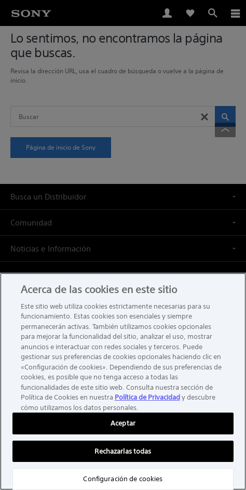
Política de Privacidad (147, 397)
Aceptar (123, 423)
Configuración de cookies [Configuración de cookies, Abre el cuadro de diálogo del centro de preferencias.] (122, 478)
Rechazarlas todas (122, 451)
